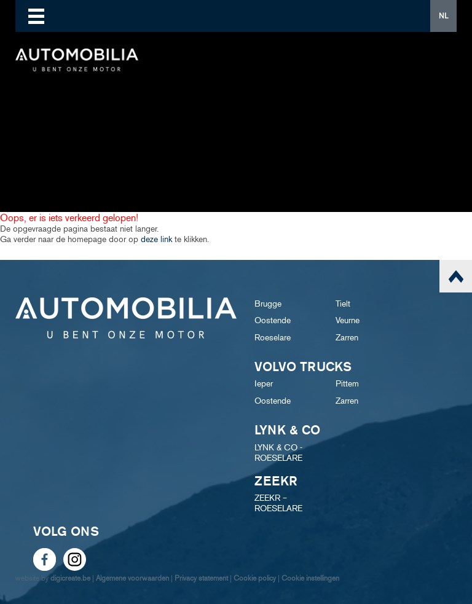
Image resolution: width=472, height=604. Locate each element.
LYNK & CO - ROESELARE (278, 452)
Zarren (347, 337)
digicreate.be (70, 577)
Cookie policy (255, 577)
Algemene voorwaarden (132, 577)
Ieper (263, 383)
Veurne (348, 320)
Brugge (267, 304)
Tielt (343, 304)
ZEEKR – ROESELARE (278, 503)
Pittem (347, 383)
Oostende (272, 320)
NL (443, 15)
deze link (156, 239)
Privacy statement (201, 577)
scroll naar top (455, 276)
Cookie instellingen (310, 577)
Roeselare (272, 337)
